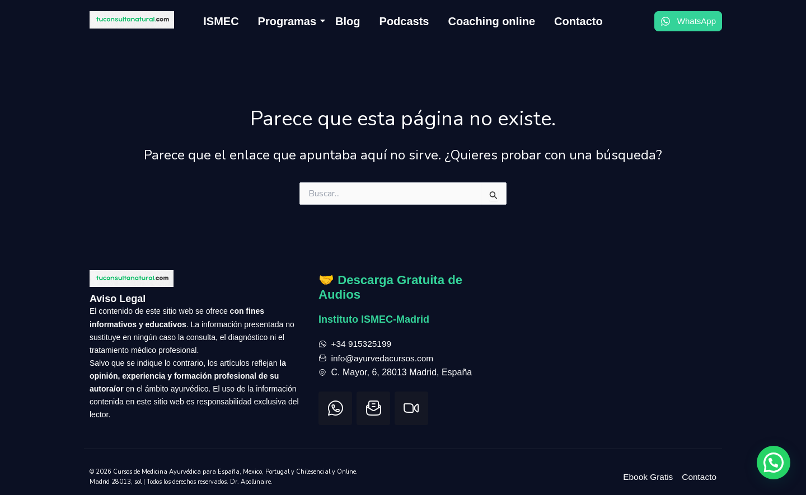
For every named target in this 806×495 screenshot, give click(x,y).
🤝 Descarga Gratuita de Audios (394, 278)
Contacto (578, 21)
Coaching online (491, 21)
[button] (773, 462)
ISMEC (220, 21)
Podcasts (404, 21)
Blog (347, 21)
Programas (289, 21)
